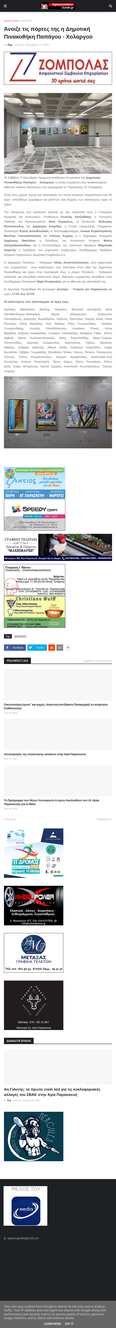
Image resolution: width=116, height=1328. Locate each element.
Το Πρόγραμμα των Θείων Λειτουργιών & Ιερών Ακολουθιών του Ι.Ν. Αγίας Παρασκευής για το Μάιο (52, 802)
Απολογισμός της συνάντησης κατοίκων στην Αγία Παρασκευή (45, 754)
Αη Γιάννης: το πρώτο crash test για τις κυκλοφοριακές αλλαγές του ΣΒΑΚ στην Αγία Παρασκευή (52, 1092)
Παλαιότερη (103, 819)
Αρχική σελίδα (11, 20)
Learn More (52, 1323)
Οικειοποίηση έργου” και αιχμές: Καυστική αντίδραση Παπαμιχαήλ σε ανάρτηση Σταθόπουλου (56, 706)
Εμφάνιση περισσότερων (98, 660)
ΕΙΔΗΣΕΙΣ (26, 20)
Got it (69, 1323)
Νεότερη (10, 819)
